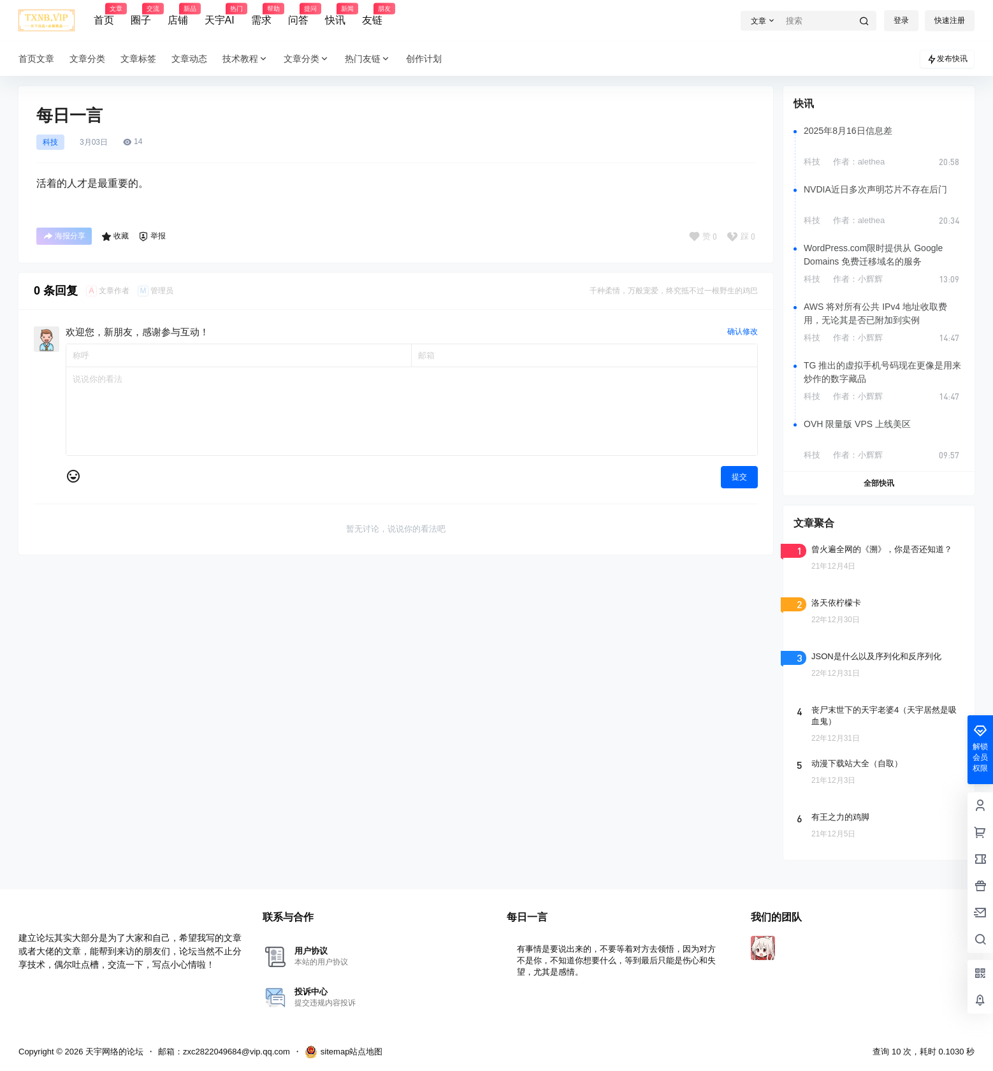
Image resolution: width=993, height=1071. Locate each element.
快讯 (335, 14)
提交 (739, 476)
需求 (261, 14)
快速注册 (949, 20)
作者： (859, 161)
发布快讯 (947, 59)
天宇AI (220, 14)
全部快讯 (879, 483)
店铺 (178, 14)
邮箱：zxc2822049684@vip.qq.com (224, 1051)
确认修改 (742, 331)
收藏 (115, 236)
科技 (50, 142)
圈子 (141, 14)
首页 (104, 14)
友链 (372, 14)
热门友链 (368, 58)
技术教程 (245, 58)
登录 (901, 20)
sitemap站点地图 (344, 1052)
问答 (298, 14)
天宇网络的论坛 (113, 1051)
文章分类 (307, 58)
